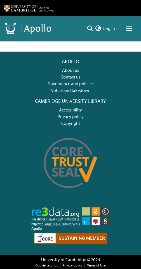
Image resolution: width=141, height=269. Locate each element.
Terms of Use (96, 265)
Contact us (70, 77)
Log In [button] (109, 28)
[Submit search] (89, 28)
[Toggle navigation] (129, 28)
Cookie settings (47, 265)
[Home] (29, 7)
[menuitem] (98, 28)
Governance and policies (70, 83)
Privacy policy (71, 116)
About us (70, 70)
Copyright (70, 123)
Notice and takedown (70, 90)
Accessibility (70, 110)
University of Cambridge (63, 259)
